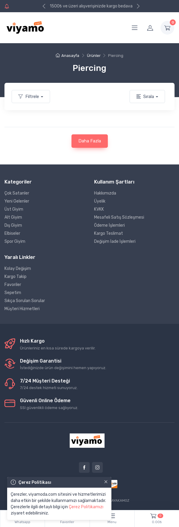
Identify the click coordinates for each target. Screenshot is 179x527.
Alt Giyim (13, 217)
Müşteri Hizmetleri (22, 308)
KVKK (99, 209)
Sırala (145, 96)
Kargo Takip (15, 276)
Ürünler (94, 55)
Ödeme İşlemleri (109, 225)
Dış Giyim (13, 225)
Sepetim (12, 292)
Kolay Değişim (17, 268)
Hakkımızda (105, 193)
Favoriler (12, 284)
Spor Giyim (14, 241)
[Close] (106, 481)
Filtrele (28, 96)
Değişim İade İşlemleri (115, 241)
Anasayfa (67, 55)
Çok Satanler (16, 193)
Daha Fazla (89, 141)
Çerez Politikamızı (86, 506)
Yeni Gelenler (16, 201)
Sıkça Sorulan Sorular (24, 300)
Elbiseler (12, 233)
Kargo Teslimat (108, 233)
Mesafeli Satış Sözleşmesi (119, 217)
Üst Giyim (13, 209)
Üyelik (99, 201)
